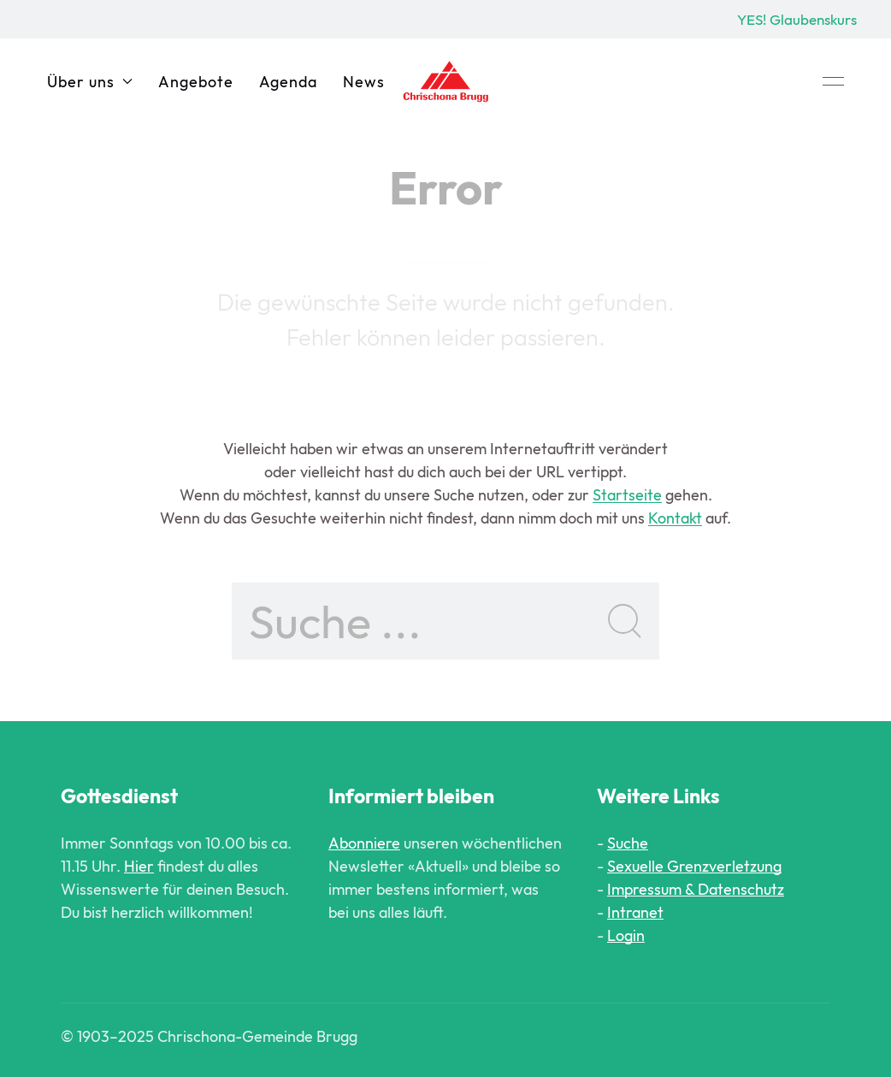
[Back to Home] (445, 82)
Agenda (288, 82)
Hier (139, 866)
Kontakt (675, 518)
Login (626, 935)
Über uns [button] (90, 82)
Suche (627, 843)
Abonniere (364, 843)
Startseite (627, 495)
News (364, 82)
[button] (833, 81)
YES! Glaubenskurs (797, 19)
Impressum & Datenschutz (695, 889)
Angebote (195, 82)
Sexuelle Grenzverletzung (694, 866)
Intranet (635, 912)
